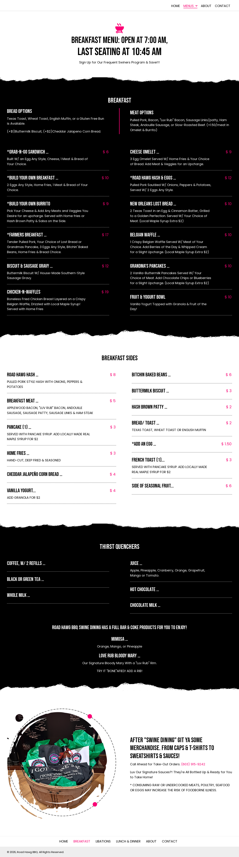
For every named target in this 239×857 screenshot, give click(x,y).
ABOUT (151, 841)
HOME (63, 841)
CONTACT (169, 841)
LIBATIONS (103, 841)
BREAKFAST (81, 841)
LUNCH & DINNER (128, 841)
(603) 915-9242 (193, 764)
